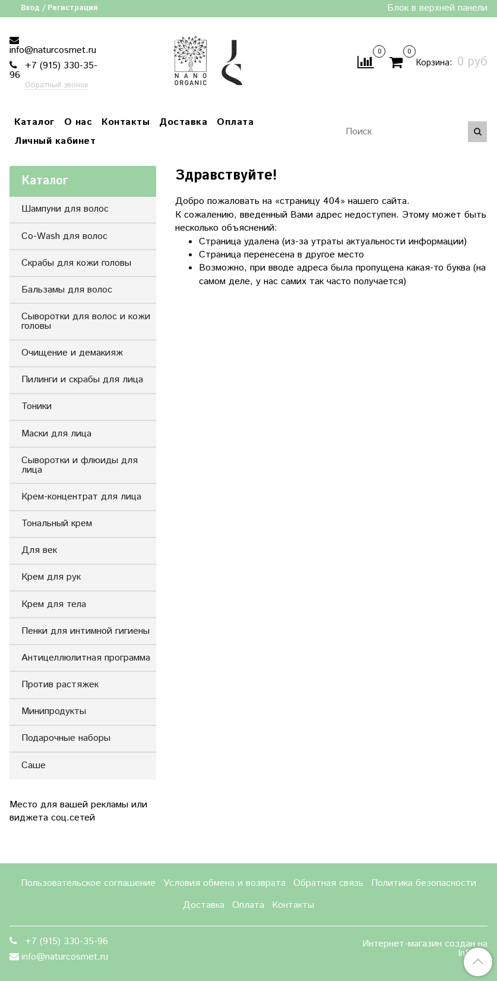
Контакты (126, 122)
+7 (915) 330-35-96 (53, 70)
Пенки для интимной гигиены (85, 631)
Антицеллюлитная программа (85, 658)
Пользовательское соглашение (88, 883)
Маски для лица (56, 434)
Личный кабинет (55, 141)
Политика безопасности (423, 883)
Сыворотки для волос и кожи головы (85, 321)
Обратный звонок (56, 86)
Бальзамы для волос (66, 290)
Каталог (34, 122)
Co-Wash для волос (64, 236)
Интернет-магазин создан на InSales (424, 948)
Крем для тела (53, 604)
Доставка (183, 122)
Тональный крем (56, 523)
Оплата (235, 122)
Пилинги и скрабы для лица (82, 379)
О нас (78, 122)
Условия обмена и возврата (224, 883)
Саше (33, 765)
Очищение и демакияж (72, 353)
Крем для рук (51, 577)
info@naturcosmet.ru (53, 50)
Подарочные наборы (65, 738)
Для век (39, 550)
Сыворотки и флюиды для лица (79, 465)
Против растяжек (60, 684)
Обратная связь (328, 883)
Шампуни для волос (65, 209)
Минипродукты (53, 711)
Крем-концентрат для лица (81, 497)
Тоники (36, 406)
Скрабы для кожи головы (76, 263)
